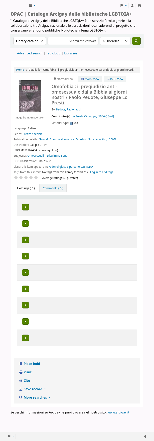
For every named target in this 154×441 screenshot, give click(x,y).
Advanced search (30, 53)
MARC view (90, 79)
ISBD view (115, 79)
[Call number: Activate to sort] (82, 201)
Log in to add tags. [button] (102, 172)
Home (20, 69)
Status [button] (99, 203)
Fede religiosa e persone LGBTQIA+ (71, 166)
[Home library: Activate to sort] (52, 201)
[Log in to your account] (132, 5)
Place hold (29, 381)
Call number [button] (79, 201)
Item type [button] (22, 201)
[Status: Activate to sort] (102, 201)
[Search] (136, 41)
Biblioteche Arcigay (19, 6)
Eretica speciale (33, 134)
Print (25, 389)
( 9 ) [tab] (26, 188)
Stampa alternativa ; (63, 139)
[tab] (53, 188)
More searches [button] (33, 414)
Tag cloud (53, 53)
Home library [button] (43, 203)
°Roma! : (43, 139)
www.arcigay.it (118, 429)
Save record (31, 406)
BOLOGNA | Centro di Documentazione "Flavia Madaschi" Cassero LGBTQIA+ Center (50, 216)
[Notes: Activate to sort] (124, 201)
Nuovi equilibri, (97, 139)
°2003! (112, 139)
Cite (24, 398)
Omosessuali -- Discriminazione (47, 155)
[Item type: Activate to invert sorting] (25, 201)
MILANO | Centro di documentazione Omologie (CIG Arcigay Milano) (49, 273)
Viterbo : (81, 139)
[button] (32, 5)
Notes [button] (117, 203)
